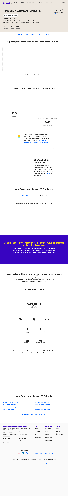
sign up (48, 173)
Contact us (58, 436)
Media (57, 431)
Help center (58, 428)
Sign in (63, 2)
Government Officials (50, 459)
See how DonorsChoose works (34, 255)
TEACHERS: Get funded (31, 2)
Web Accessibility (38, 437)
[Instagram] (18, 453)
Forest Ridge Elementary (9, 404)
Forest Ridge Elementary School (43, 404)
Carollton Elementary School (10, 400)
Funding (34, 34)
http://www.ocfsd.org (59, 13)
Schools (48, 34)
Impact (36, 429)
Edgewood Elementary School (42, 402)
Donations (41, 34)
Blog (60, 431)
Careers (36, 436)
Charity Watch (24, 434)
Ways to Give (48, 426)
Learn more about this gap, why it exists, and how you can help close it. (36, 142)
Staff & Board (37, 434)
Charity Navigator (6, 435)
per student (43, 196)
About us (47, 2)
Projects (19, 34)
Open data (58, 433)
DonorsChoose (6, 3)
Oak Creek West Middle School (42, 409)
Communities (58, 429)
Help (52, 2)
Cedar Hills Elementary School (42, 400)
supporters (10, 439)
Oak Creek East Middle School (42, 407)
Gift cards (47, 431)
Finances (36, 433)
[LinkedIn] (22, 453)
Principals (29, 459)
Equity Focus (37, 431)
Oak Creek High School (9, 409)
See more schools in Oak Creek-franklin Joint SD (34, 414)
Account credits (48, 429)
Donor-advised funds (49, 433)
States (5, 8)
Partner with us (41, 2)
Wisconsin (11, 8)
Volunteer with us (48, 437)
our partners (47, 463)
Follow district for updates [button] (10, 15)
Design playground (59, 434)
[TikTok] (31, 453)
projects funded (26, 439)
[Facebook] (26, 453)
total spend (25, 196)
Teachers (23, 459)
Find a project (48, 428)
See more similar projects (34, 75)
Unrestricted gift (48, 440)
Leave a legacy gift (49, 439)
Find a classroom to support (18, 2)
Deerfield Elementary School (10, 402)
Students (26, 34)
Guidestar (14, 435)
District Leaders (36, 459)
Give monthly (47, 436)
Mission (36, 428)
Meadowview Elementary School (11, 407)
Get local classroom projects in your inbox (44, 453)
